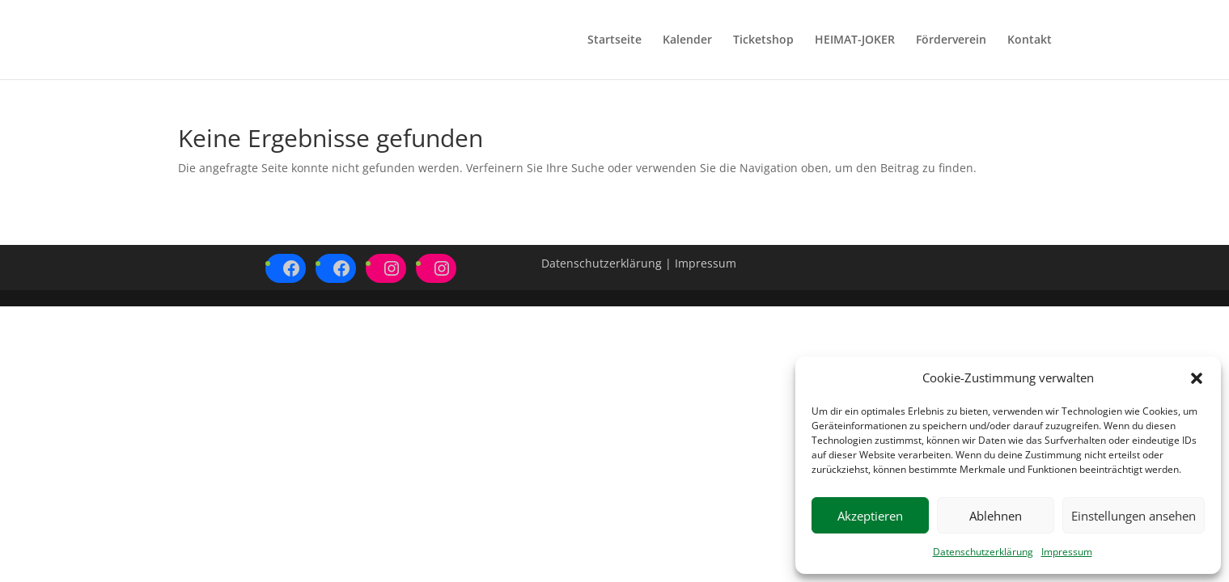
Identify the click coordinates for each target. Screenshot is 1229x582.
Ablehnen (995, 516)
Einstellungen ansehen (1133, 516)
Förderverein (951, 40)
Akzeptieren (870, 516)
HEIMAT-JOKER (855, 40)
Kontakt (1029, 40)
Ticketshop (763, 40)
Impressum (1066, 552)
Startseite (614, 40)
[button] (1197, 378)
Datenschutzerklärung (983, 552)
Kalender (687, 40)
